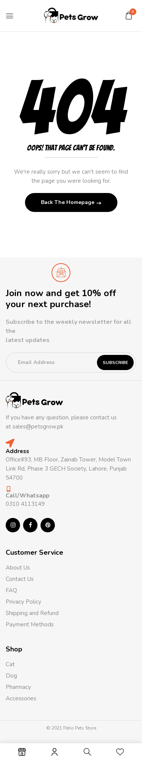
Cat (10, 664)
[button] (129, 15)
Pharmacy (19, 687)
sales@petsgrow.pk (37, 426)
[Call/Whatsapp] (8, 489)
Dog (11, 675)
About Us (18, 567)
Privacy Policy (23, 602)
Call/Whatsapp (27, 495)
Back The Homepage (68, 202)
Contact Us (20, 579)
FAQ (11, 590)
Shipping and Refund (32, 613)
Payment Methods (30, 624)
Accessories (21, 698)
